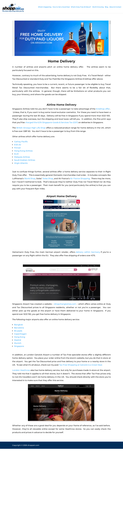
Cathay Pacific (21, 141)
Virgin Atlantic (21, 163)
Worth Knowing (98, 7)
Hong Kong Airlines (23, 151)
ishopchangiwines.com (65, 304)
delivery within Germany (88, 252)
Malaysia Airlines (22, 157)
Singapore (19, 346)
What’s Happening (44, 7)
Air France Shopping (80, 178)
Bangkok (18, 325)
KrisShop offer (103, 109)
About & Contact (115, 7)
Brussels (18, 331)
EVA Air (17, 145)
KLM (16, 154)
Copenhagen (20, 334)
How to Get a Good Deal (61, 7)
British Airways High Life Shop (30, 128)
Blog (106, 7)
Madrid (17, 340)
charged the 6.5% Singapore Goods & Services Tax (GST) (51, 122)
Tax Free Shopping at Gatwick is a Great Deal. (80, 365)
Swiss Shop (48, 178)
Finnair (17, 148)
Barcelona (19, 328)
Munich (17, 343)
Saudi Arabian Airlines (24, 160)
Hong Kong (19, 337)
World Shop (29, 178)
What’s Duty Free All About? (81, 7)
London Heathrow (21, 370)
